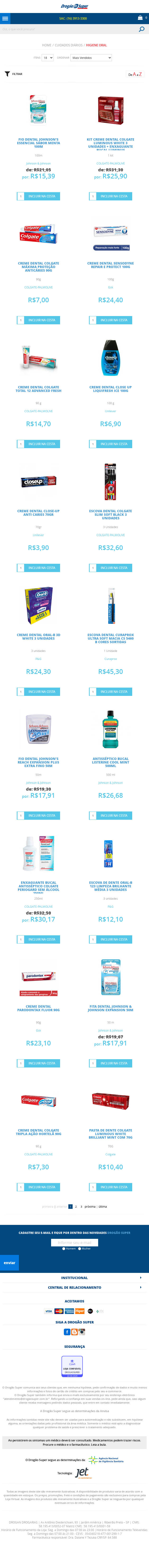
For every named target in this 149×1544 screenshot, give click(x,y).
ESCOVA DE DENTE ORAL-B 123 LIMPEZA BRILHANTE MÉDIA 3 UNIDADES (110, 886)
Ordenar (63, 57)
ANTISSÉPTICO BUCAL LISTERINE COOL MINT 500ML (110, 762)
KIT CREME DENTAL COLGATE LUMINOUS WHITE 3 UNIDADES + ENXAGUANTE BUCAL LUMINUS (110, 144)
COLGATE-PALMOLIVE (110, 163)
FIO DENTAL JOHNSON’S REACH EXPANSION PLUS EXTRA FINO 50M (38, 762)
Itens (37, 57)
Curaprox (111, 659)
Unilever (110, 411)
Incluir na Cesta (42, 196)
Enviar (9, 1262)
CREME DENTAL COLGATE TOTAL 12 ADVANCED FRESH (38, 389)
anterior (62, 1206)
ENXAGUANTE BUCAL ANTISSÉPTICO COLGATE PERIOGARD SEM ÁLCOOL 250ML (38, 887)
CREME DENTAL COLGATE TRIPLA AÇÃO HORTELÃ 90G (38, 1132)
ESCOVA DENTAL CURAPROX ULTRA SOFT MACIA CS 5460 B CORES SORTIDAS (111, 638)
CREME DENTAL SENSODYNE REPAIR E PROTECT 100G (110, 265)
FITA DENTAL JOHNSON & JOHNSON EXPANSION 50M (110, 1008)
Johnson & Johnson (38, 163)
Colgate (110, 1154)
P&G (38, 659)
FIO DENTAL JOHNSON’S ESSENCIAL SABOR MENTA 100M (38, 143)
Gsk (110, 287)
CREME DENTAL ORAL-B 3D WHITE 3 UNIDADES (38, 636)
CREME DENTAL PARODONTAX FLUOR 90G (38, 1008)
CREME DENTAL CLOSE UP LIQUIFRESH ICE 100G (110, 389)
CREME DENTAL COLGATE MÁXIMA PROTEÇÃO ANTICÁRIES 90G (38, 267)
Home (46, 45)
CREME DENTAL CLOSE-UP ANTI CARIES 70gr (38, 512)
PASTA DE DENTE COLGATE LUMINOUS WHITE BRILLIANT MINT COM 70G (110, 1134)
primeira (47, 1206)
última (103, 1206)
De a (135, 74)
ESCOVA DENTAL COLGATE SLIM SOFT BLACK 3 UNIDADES (110, 514)
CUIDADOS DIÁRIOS (69, 45)
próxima (90, 1206)
